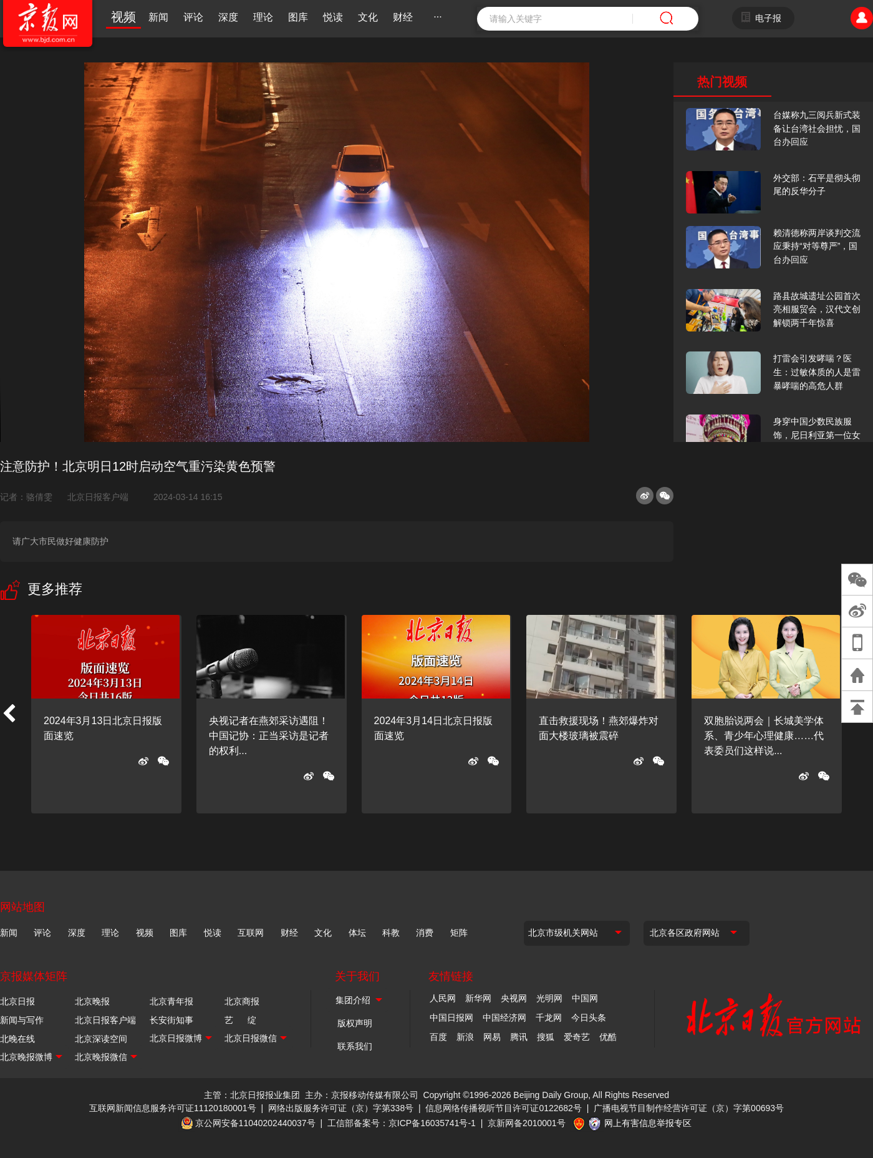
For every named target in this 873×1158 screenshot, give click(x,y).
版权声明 (354, 1023)
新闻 (158, 17)
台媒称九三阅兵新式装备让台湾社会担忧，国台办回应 (817, 128)
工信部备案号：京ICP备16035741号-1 (401, 1123)
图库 (298, 17)
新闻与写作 (22, 1020)
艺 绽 (240, 1020)
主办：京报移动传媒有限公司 (361, 1095)
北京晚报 (92, 1001)
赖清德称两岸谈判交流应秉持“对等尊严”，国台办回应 (817, 246)
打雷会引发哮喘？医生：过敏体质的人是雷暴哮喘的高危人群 (817, 371)
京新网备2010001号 (527, 1123)
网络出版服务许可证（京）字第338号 (340, 1108)
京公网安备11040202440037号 (255, 1123)
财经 (403, 17)
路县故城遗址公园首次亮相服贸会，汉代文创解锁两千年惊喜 (817, 309)
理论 (263, 17)
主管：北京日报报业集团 (252, 1095)
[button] (8, 714)
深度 (228, 17)
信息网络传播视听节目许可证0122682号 (503, 1108)
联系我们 (354, 1046)
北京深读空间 (101, 1039)
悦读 (333, 17)
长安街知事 (171, 1020)
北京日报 (17, 1001)
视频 (123, 17)
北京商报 (241, 1001)
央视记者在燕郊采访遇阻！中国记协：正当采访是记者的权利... (269, 735)
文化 (368, 17)
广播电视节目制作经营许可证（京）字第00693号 (689, 1108)
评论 (193, 17)
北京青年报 (171, 1001)
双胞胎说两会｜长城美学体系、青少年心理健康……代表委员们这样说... (764, 735)
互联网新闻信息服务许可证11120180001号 (172, 1108)
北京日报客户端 (97, 497)
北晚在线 (17, 1039)
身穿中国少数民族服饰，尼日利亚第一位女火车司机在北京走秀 (817, 434)
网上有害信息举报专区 (648, 1123)
